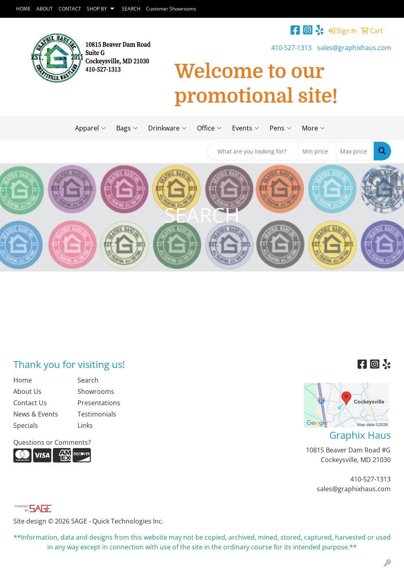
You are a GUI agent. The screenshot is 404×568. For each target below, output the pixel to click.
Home (22, 380)
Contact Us (30, 402)
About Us (27, 391)
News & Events (35, 414)
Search (87, 380)
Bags (127, 128)
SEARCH (131, 8)
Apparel (90, 128)
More (313, 128)
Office (209, 128)
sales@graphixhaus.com (354, 47)
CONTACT (70, 8)
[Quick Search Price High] (355, 151)
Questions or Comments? (52, 442)
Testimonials (96, 414)
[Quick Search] (252, 151)
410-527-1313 (291, 47)
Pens (280, 128)
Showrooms (95, 391)
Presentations (98, 402)
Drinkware (167, 128)
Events (245, 128)
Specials (25, 425)
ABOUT (44, 8)
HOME (23, 8)
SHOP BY (97, 8)
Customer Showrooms (171, 8)
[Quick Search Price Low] (317, 151)
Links (85, 425)
